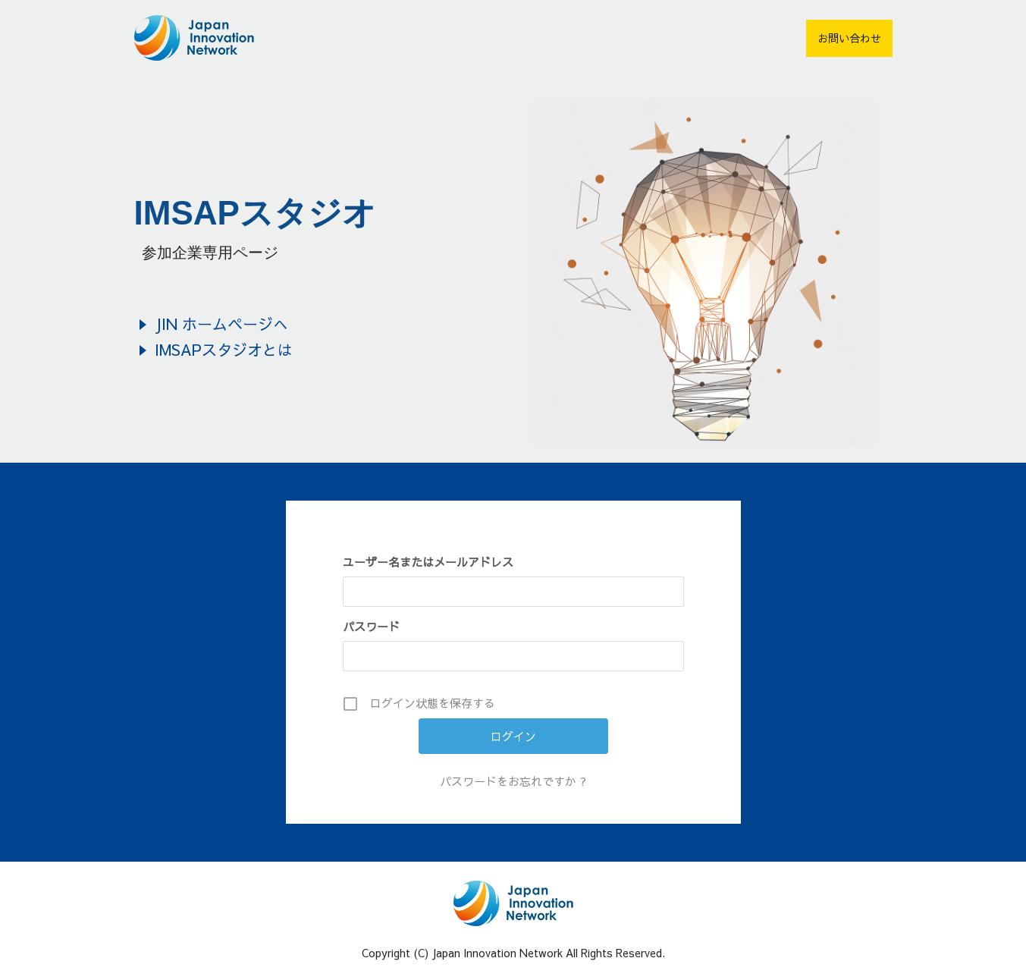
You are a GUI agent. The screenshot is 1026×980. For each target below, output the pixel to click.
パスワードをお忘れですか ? (513, 781)
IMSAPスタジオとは (224, 349)
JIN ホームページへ (221, 323)
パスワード (371, 626)
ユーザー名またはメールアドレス (428, 562)
